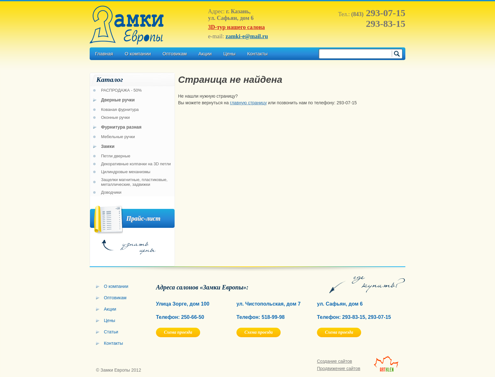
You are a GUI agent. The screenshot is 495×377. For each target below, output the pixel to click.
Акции (205, 53)
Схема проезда (178, 332)
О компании (138, 53)
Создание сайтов (334, 361)
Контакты (257, 53)
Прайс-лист (143, 218)
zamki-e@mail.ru (246, 36)
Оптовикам (175, 53)
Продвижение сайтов (338, 368)
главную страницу (248, 102)
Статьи (111, 331)
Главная (104, 53)
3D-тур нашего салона (236, 27)
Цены (229, 53)
